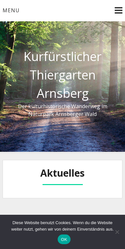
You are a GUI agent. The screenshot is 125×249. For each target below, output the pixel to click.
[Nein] (117, 232)
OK (64, 239)
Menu (11, 10)
